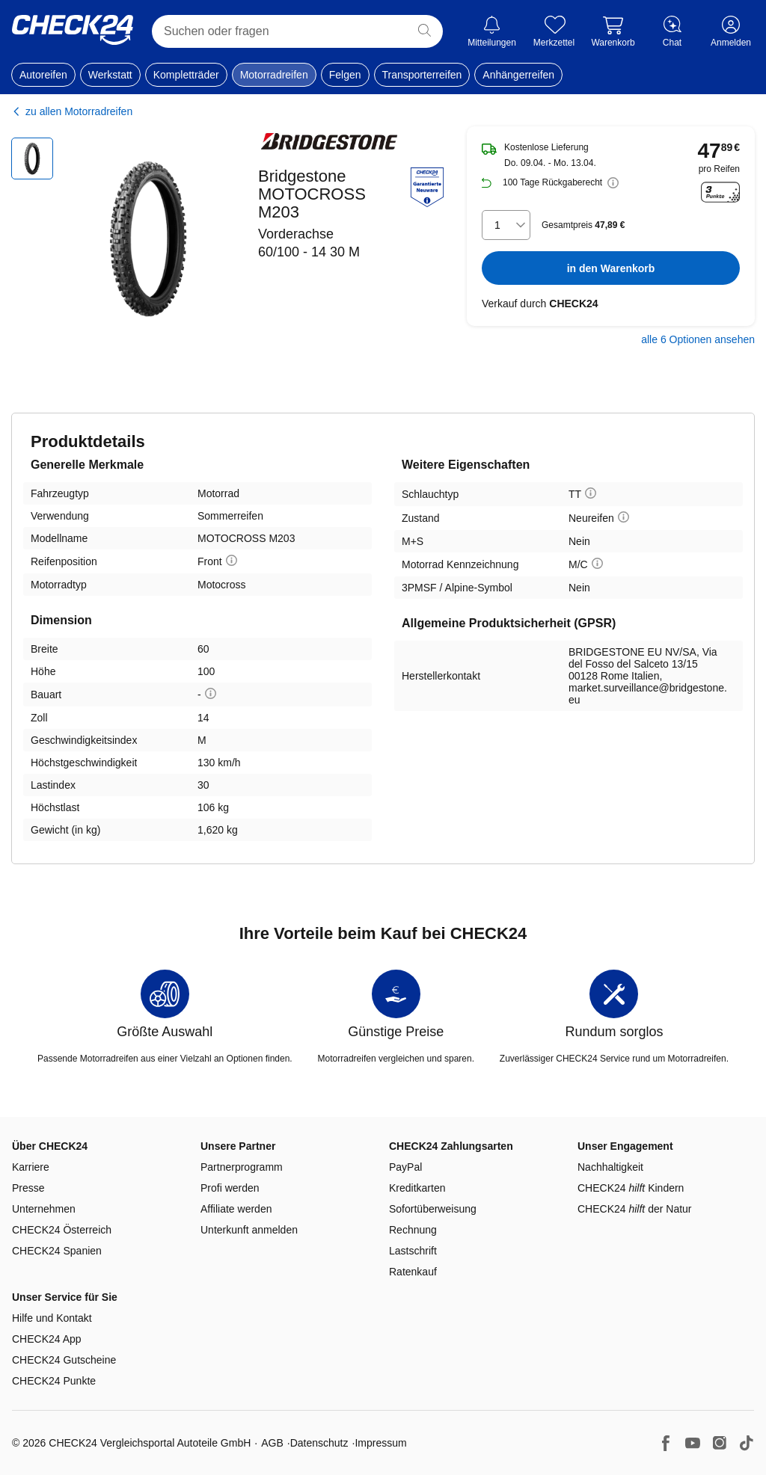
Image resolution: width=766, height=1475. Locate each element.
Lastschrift (413, 1251)
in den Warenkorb (611, 268)
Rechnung (413, 1230)
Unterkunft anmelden (249, 1230)
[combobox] (506, 225)
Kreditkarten (417, 1188)
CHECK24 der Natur (634, 1209)
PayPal (405, 1167)
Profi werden (230, 1188)
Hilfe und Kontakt (52, 1318)
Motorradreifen (274, 75)
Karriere (30, 1167)
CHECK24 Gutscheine (64, 1360)
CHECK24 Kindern (630, 1188)
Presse (28, 1188)
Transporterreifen (422, 75)
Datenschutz (319, 1443)
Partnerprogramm (241, 1167)
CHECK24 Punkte (54, 1381)
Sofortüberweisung (433, 1209)
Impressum (380, 1443)
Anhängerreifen (518, 75)
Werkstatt (110, 75)
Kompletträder (186, 75)
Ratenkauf (413, 1272)
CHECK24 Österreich (61, 1230)
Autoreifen (43, 75)
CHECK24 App (47, 1339)
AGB (272, 1443)
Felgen (345, 75)
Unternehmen (44, 1209)
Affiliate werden (236, 1209)
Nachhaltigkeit (610, 1167)
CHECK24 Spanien (57, 1251)
